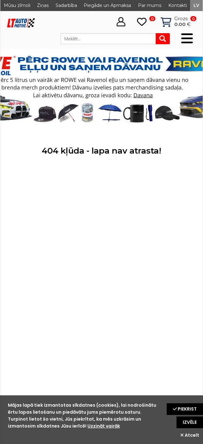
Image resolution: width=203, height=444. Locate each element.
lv (196, 5)
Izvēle (190, 422)
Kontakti (177, 5)
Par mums (149, 5)
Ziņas (43, 5)
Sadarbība (66, 5)
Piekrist (185, 409)
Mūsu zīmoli (17, 5)
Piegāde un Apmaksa (107, 5)
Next (191, 90)
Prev (12, 90)
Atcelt (189, 435)
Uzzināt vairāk (103, 426)
